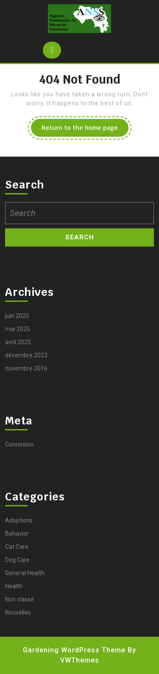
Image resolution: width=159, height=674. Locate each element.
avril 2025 (18, 342)
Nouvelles (18, 612)
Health (13, 586)
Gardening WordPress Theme (74, 650)
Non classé (19, 599)
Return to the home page (85, 130)
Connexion (19, 444)
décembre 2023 (26, 355)
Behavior (17, 533)
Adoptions (19, 520)
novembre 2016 (26, 368)
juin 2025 (17, 315)
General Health (25, 573)
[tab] (52, 50)
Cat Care (16, 546)
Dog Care (17, 559)
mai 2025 (17, 329)
